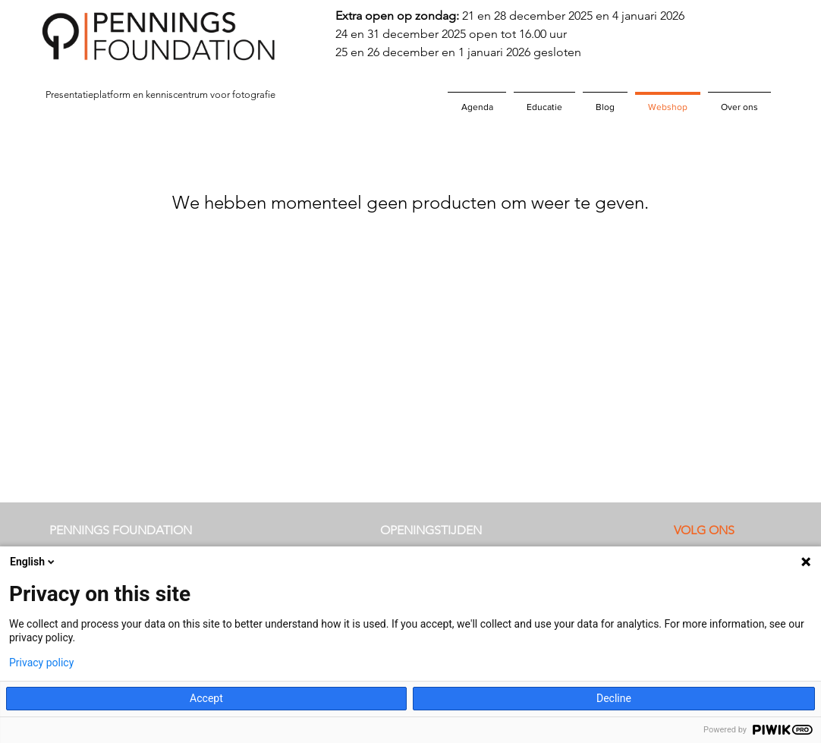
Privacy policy (41, 662)
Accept (206, 698)
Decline (613, 698)
